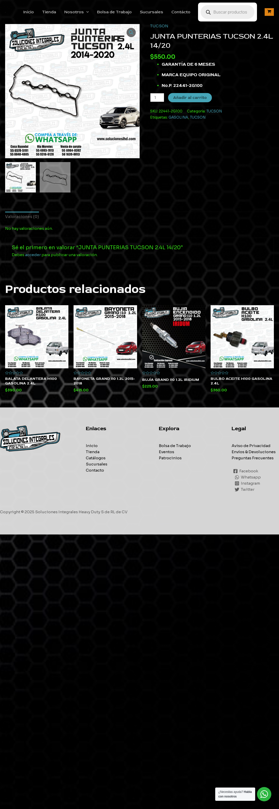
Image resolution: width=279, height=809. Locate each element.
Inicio (28, 12)
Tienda (49, 12)
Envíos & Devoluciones (254, 451)
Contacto (95, 470)
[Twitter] (244, 489)
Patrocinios (170, 457)
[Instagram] (247, 483)
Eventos (166, 451)
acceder (33, 254)
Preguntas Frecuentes (253, 457)
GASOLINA (178, 117)
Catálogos (96, 457)
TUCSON (159, 26)
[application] (86, 12)
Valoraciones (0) (22, 216)
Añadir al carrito (190, 97)
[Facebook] (246, 471)
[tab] (22, 217)
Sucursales (151, 12)
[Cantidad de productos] (157, 97)
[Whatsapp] (247, 477)
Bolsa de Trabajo (114, 12)
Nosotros (76, 12)
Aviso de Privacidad (251, 445)
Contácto (180, 12)
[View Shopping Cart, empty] (269, 12)
